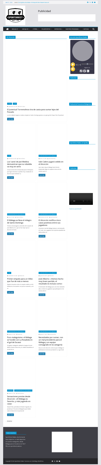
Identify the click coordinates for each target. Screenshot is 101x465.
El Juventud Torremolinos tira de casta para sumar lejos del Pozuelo (33, 110)
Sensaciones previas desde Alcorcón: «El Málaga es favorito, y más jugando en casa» (18, 400)
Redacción (21, 275)
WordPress (40, 461)
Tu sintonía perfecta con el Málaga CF (47, 155)
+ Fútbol (34, 29)
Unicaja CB (25, 29)
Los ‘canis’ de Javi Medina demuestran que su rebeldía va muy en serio (19, 164)
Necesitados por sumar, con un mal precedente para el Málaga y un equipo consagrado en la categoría (51, 341)
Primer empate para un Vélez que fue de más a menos (20, 280)
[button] (19, 29)
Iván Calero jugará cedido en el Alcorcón (51, 162)
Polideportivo (46, 29)
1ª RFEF (14, 103)
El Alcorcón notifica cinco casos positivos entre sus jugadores (50, 222)
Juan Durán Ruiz (51, 158)
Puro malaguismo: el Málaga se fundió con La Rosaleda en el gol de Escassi (20, 339)
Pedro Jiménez (20, 393)
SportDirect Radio (19, 461)
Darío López (22, 106)
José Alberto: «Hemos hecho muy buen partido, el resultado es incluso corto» (51, 281)
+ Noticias (86, 29)
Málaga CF (15, 29)
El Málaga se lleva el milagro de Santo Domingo (19, 221)
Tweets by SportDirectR (75, 209)
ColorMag (34, 461)
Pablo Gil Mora (21, 158)
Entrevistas (58, 29)
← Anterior (9, 421)
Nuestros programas (72, 29)
